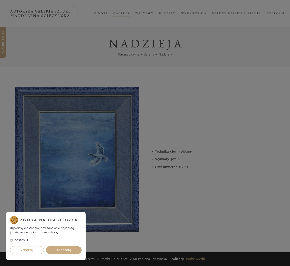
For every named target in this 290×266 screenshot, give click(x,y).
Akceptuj (64, 250)
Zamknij (27, 250)
